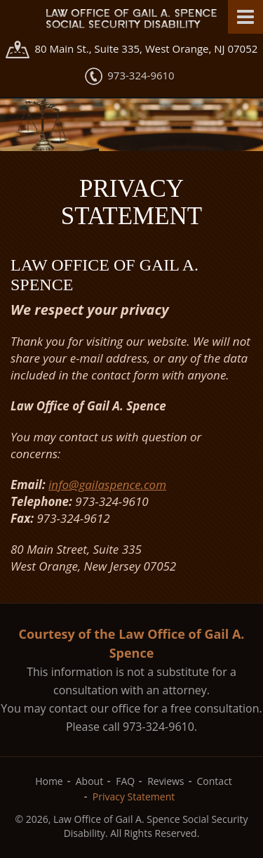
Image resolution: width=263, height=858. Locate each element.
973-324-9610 (140, 75)
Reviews (165, 781)
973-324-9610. (160, 726)
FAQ (125, 781)
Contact (214, 781)
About (89, 781)
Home (49, 781)
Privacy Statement (134, 796)
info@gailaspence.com (107, 484)
